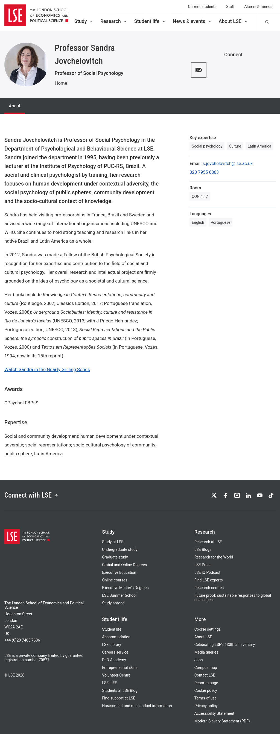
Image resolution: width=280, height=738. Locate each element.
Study (84, 21)
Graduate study (115, 561)
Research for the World (213, 561)
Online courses (114, 584)
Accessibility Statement (214, 717)
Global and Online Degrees (124, 568)
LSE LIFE (109, 686)
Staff (230, 6)
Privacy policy (206, 709)
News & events (192, 21)
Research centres (209, 591)
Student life (150, 21)
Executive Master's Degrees (125, 591)
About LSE (233, 21)
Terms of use (205, 702)
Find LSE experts (208, 584)
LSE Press (203, 568)
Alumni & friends (258, 6)
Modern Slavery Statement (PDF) (222, 725)
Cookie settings (207, 633)
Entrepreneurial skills (119, 671)
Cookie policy (205, 694)
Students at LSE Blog (120, 694)
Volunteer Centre (116, 679)
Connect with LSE (37, 497)
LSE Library (111, 648)
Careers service (115, 656)
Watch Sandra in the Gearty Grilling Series (47, 369)
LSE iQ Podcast (207, 576)
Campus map (205, 671)
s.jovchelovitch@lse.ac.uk (228, 163)
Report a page (206, 686)
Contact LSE (204, 679)
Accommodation (116, 641)
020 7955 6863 (204, 172)
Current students (202, 6)
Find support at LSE (118, 702)
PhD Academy (114, 663)
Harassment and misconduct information (137, 709)
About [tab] (15, 105)
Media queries (206, 656)
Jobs (198, 663)
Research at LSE (208, 545)
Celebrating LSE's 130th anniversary (224, 648)
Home (61, 83)
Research (113, 21)
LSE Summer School (119, 599)
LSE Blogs (202, 553)
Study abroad (113, 607)
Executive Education (119, 576)
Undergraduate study (119, 553)
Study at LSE (112, 545)
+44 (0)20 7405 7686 (22, 644)
